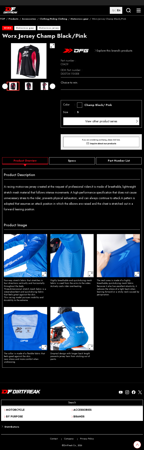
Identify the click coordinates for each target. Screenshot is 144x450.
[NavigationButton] (138, 10)
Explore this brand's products (114, 51)
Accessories (29, 18)
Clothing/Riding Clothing (53, 18)
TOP (2, 18)
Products (14, 18)
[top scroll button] (137, 444)
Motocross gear (79, 18)
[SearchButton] (128, 10)
